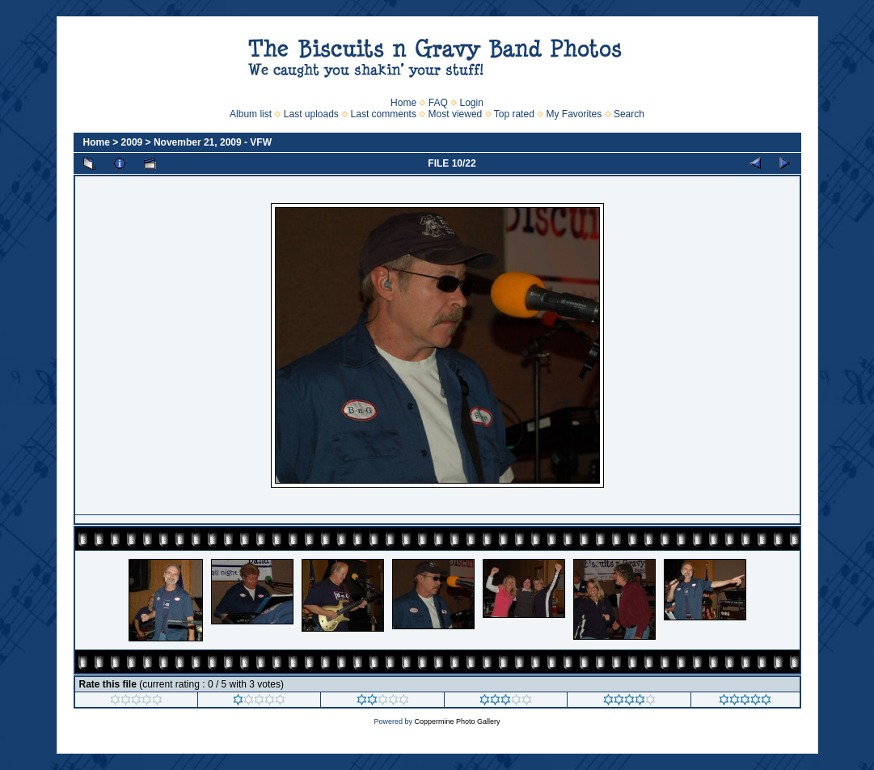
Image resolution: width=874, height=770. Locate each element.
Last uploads (311, 114)
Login (471, 102)
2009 (132, 142)
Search (629, 114)
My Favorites (574, 114)
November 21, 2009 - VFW (213, 142)
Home (403, 102)
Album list (251, 114)
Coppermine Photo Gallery (457, 721)
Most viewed (456, 114)
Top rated (514, 114)
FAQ (438, 102)
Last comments (383, 114)
